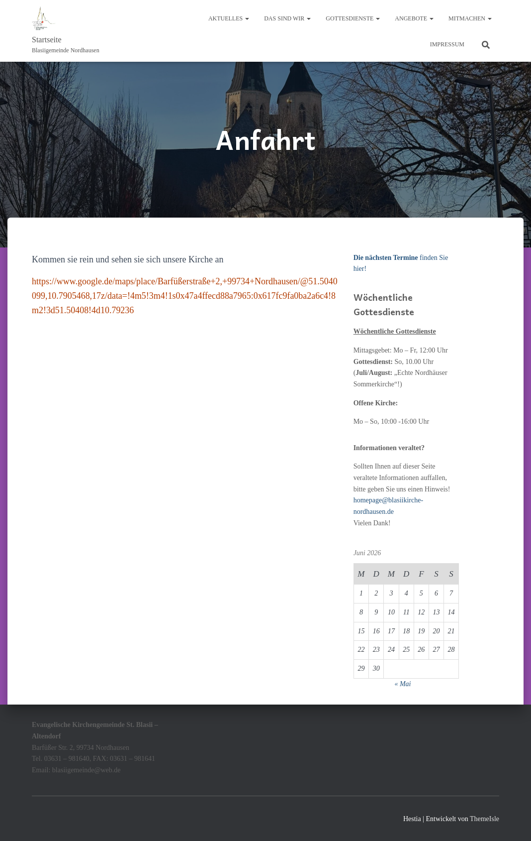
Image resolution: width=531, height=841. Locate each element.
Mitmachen (470, 18)
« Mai (402, 684)
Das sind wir (287, 18)
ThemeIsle (484, 819)
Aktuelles (228, 18)
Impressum (447, 44)
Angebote (414, 18)
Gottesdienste (353, 18)
